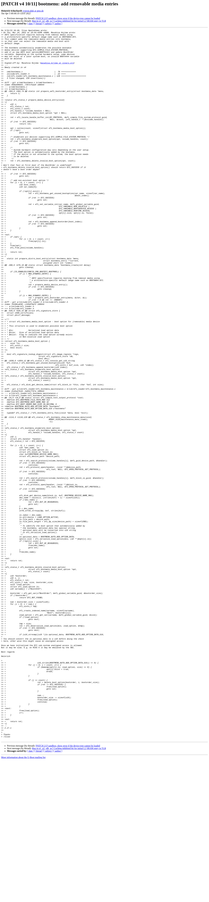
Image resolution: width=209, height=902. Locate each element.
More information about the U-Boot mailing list (23, 899)
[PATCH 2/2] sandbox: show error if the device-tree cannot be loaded (68, 18)
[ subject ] (48, 23)
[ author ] (58, 23)
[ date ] (30, 23)
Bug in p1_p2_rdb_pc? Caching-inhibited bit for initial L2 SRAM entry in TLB (69, 21)
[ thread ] (39, 23)
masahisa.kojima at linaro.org (57, 70)
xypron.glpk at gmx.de (33, 11)
